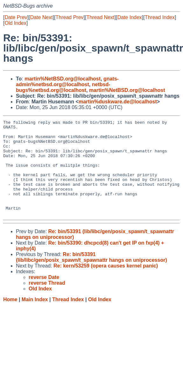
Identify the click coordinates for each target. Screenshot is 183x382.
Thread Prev (70, 17)
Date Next (41, 17)
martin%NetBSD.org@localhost (63, 78)
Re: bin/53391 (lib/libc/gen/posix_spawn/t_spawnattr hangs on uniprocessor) (91, 276)
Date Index (129, 17)
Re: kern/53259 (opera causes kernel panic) (105, 285)
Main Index (35, 318)
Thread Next (100, 17)
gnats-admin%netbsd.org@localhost (67, 81)
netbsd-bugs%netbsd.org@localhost (63, 87)
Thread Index (160, 17)
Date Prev (15, 17)
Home (10, 318)
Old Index (15, 23)
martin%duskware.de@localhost (118, 101)
